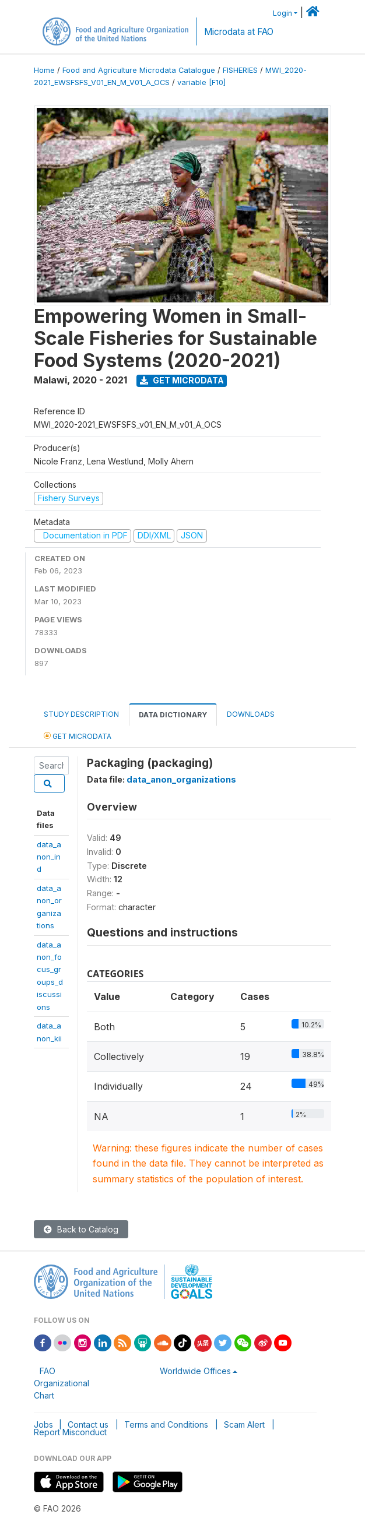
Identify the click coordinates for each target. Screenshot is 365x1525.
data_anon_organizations (181, 779)
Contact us (88, 1424)
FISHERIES (240, 70)
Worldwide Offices (195, 1371)
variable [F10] (201, 82)
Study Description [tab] (81, 714)
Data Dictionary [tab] (173, 714)
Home (44, 70)
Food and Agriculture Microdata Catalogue (138, 70)
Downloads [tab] (251, 714)
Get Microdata (182, 380)
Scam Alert (244, 1424)
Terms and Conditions (166, 1424)
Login (282, 13)
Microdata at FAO (238, 31)
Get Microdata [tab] (77, 736)
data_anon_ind (49, 857)
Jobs (43, 1424)
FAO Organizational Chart (61, 1383)
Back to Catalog (81, 1229)
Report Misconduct (70, 1432)
